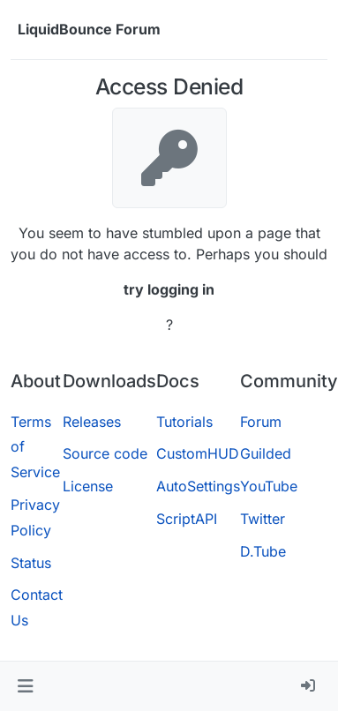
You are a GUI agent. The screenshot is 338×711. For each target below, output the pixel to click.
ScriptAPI (186, 519)
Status (31, 563)
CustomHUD (197, 453)
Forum (261, 421)
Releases (92, 421)
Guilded (265, 453)
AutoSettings (198, 486)
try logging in (169, 289)
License (88, 486)
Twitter (262, 519)
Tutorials (184, 421)
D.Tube (263, 551)
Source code (105, 453)
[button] (25, 686)
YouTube (268, 486)
